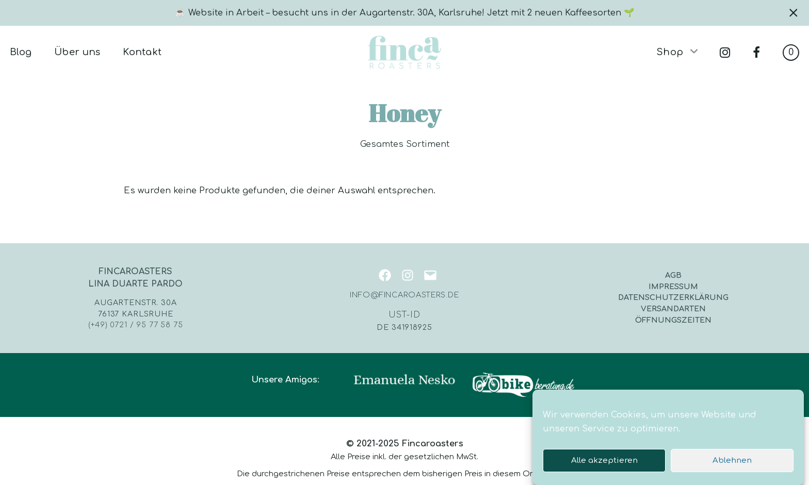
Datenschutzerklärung (673, 297)
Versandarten (673, 309)
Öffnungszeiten (673, 320)
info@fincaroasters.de (404, 295)
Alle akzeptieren (604, 465)
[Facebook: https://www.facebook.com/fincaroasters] (382, 275)
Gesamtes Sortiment (404, 144)
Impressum (673, 286)
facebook (756, 52)
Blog (20, 52)
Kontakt (142, 52)
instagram (725, 52)
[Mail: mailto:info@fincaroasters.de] (427, 275)
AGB (673, 275)
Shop (669, 52)
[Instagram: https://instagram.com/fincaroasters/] (404, 275)
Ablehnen (732, 465)
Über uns (77, 52)
